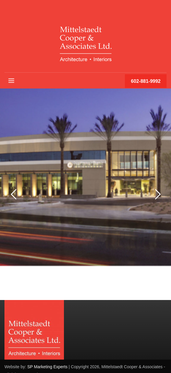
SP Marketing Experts (47, 366)
